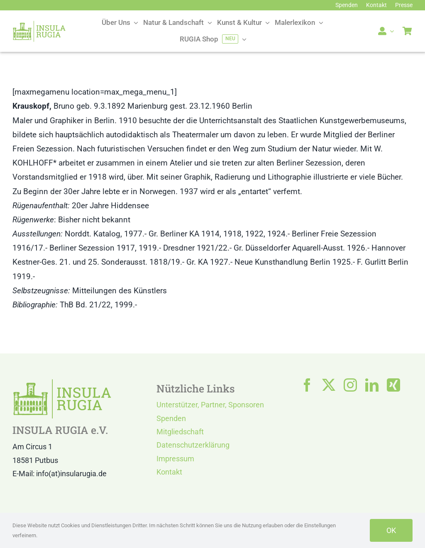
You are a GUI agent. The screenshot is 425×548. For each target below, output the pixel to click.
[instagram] (350, 385)
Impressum (175, 458)
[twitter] (328, 385)
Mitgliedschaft (180, 431)
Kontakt (169, 472)
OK (391, 530)
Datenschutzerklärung (193, 445)
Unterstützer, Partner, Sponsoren (210, 404)
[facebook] (307, 385)
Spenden (171, 418)
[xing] (393, 385)
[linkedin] (372, 385)
